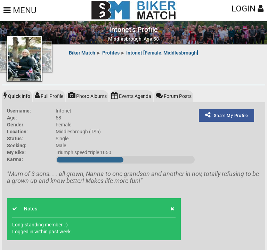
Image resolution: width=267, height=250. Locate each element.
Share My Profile (226, 115)
